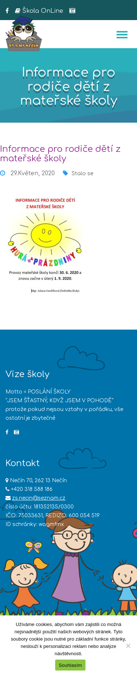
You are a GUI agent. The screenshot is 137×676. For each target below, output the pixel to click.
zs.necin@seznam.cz (38, 498)
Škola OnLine (39, 11)
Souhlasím (70, 665)
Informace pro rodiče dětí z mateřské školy (60, 154)
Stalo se (82, 173)
